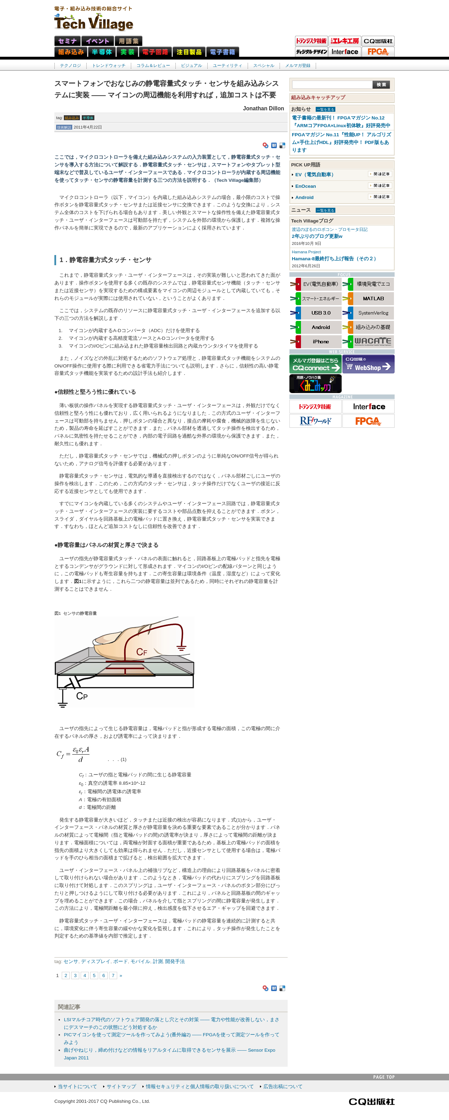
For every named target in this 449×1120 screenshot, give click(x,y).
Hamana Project (306, 252)
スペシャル (263, 65)
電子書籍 (222, 52)
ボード (120, 961)
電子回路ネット (155, 52)
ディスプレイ (95, 961)
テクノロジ (70, 65)
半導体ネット (102, 52)
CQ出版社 (372, 1101)
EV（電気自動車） (315, 174)
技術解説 (64, 127)
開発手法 (175, 961)
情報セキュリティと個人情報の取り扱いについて (200, 1086)
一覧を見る (325, 109)
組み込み (72, 118)
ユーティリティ (227, 65)
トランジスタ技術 (311, 41)
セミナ (67, 41)
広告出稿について (283, 1086)
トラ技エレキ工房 (344, 41)
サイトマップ (121, 1086)
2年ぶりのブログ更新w (317, 236)
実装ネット (127, 52)
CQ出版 (378, 41)
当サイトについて (77, 1086)
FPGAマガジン (378, 52)
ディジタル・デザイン (311, 52)
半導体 (88, 118)
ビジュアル (191, 65)
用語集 (128, 41)
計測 (158, 961)
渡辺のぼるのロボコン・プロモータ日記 (330, 229)
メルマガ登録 (297, 65)
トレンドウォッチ (109, 65)
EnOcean (305, 186)
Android (304, 197)
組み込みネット (70, 52)
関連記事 (380, 174)
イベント (97, 41)
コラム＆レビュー (153, 65)
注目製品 (189, 52)
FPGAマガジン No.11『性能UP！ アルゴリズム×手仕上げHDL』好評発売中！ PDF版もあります (341, 142)
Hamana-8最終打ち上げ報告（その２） (335, 258)
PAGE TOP (384, 1077)
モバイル (140, 961)
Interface (344, 52)
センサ (70, 961)
